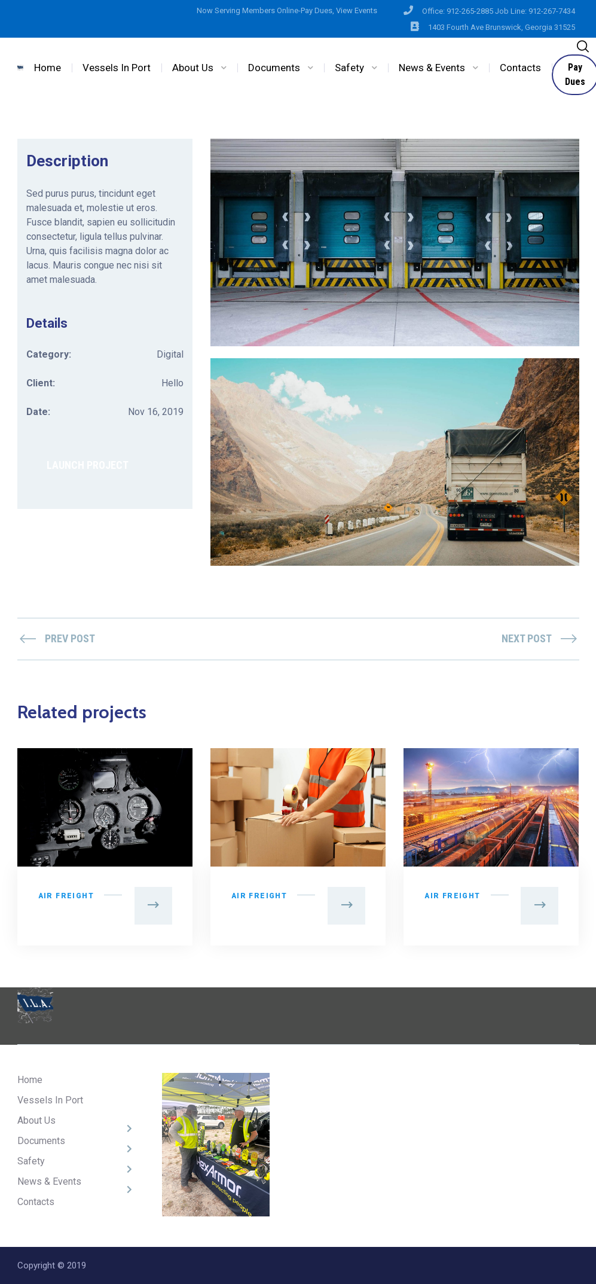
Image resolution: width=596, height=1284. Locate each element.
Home (47, 68)
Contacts (520, 68)
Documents (274, 68)
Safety (349, 68)
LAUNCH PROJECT (88, 465)
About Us (192, 68)
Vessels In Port (116, 68)
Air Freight (66, 896)
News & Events (432, 68)
